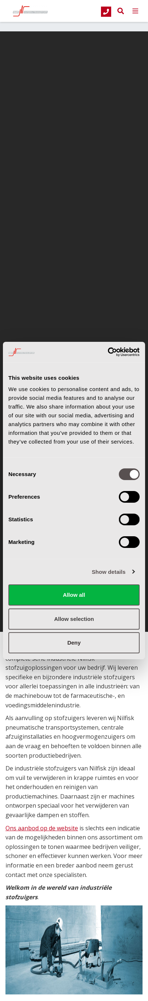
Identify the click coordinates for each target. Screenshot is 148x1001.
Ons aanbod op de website (41, 828)
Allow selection (74, 619)
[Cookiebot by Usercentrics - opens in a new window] (108, 352)
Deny (74, 642)
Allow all (74, 595)
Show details (109, 572)
